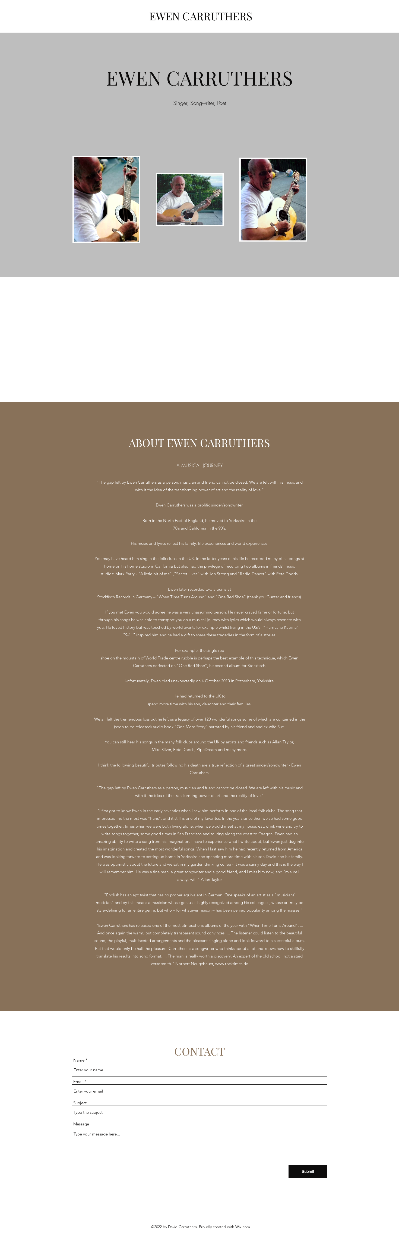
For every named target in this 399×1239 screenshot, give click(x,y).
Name (78, 1060)
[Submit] (308, 1171)
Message (81, 1124)
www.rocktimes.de (231, 963)
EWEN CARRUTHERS (200, 16)
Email (78, 1082)
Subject (80, 1103)
